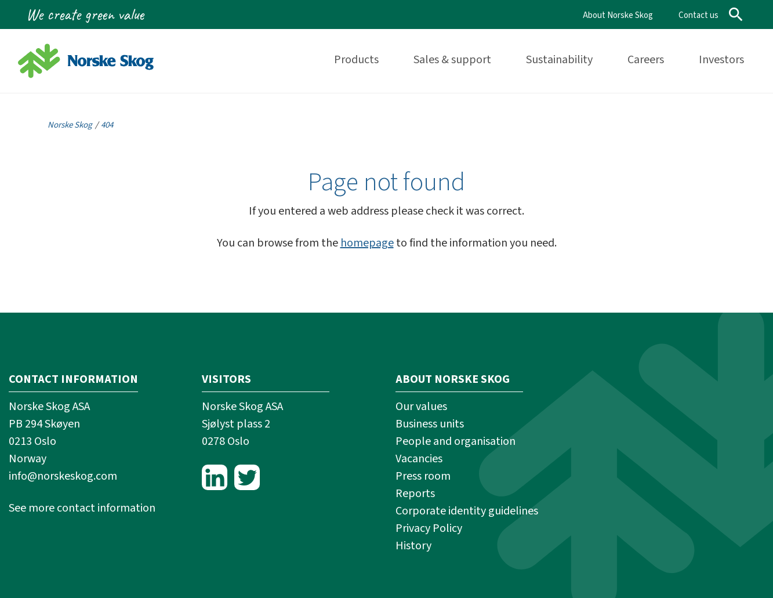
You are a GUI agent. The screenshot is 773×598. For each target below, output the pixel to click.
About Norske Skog (618, 15)
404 (107, 125)
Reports (415, 493)
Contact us (698, 15)
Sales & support (452, 60)
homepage (367, 243)
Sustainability (559, 60)
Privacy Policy (428, 528)
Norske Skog (70, 125)
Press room (423, 476)
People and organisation (455, 441)
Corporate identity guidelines (466, 511)
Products (356, 60)
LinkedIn (214, 477)
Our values (421, 406)
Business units (429, 424)
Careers (645, 60)
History (413, 546)
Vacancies (418, 459)
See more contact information (82, 508)
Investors (721, 60)
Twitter (247, 477)
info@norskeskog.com (63, 476)
